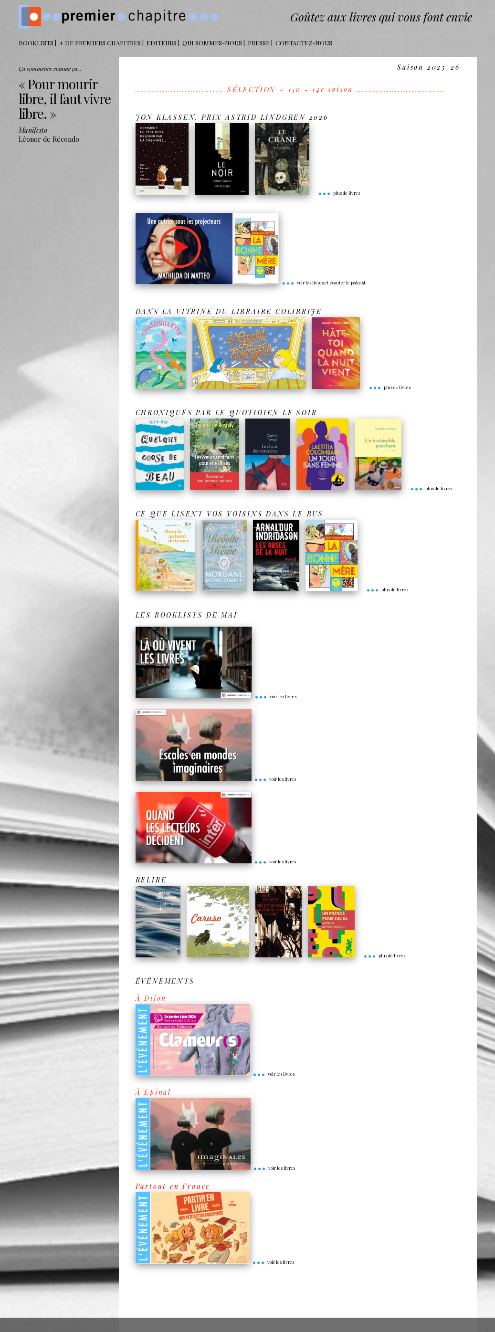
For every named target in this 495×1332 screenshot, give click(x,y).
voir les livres (275, 696)
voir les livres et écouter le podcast (324, 282)
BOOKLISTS (36, 43)
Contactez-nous (303, 43)
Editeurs (162, 43)
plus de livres (339, 193)
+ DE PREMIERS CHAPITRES (100, 43)
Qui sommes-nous (212, 43)
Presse (259, 43)
